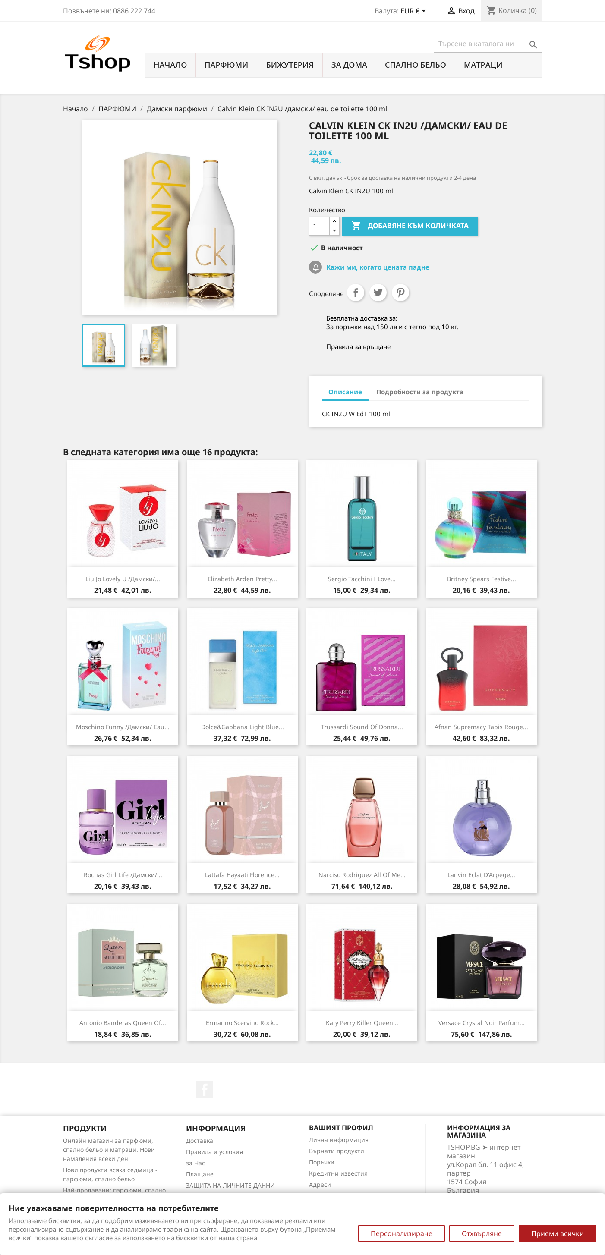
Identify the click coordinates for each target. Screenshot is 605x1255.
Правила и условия (214, 1152)
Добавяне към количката (410, 226)
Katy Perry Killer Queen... (362, 1023)
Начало (170, 65)
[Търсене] (488, 44)
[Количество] (319, 226)
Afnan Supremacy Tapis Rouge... (481, 727)
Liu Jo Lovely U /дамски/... (122, 579)
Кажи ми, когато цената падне (377, 267)
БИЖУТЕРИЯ (289, 65)
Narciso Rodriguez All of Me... (362, 875)
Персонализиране (401, 1233)
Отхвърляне (482, 1233)
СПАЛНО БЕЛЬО (415, 65)
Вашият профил (341, 1127)
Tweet (378, 292)
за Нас (195, 1163)
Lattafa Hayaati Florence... (242, 875)
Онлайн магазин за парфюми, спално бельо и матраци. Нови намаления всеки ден (109, 1149)
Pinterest (400, 292)
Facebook (204, 1089)
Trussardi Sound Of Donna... (362, 727)
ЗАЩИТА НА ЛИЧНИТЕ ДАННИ (230, 1185)
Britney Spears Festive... (481, 579)
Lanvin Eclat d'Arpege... (481, 875)
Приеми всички (557, 1233)
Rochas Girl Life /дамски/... (123, 875)
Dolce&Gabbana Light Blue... (242, 727)
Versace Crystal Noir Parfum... (481, 1023)
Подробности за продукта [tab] (419, 391)
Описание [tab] (345, 391)
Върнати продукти (336, 1151)
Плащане (200, 1174)
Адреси (320, 1184)
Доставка (199, 1140)
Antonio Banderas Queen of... (122, 1023)
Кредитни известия (338, 1173)
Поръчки (321, 1162)
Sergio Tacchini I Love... (362, 579)
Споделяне (355, 292)
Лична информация (339, 1139)
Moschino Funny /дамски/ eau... (123, 727)
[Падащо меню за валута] (414, 11)
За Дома (349, 65)
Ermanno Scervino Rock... (242, 1023)
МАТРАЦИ (483, 65)
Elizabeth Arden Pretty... (242, 579)
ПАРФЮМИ (226, 65)
